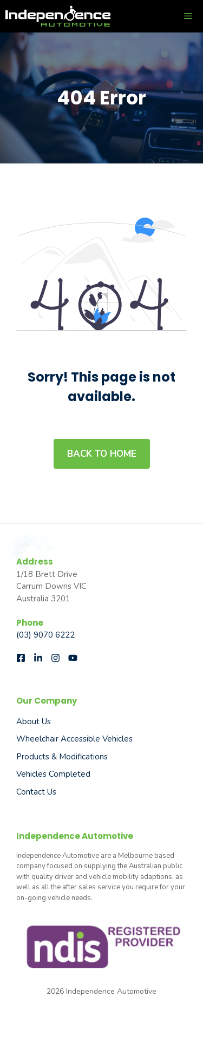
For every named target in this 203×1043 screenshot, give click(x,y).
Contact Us (36, 791)
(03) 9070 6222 (45, 634)
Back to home (101, 454)
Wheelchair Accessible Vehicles (74, 738)
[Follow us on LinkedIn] (38, 657)
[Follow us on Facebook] (20, 657)
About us (33, 721)
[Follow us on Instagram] (55, 657)
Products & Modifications (62, 756)
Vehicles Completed (53, 774)
